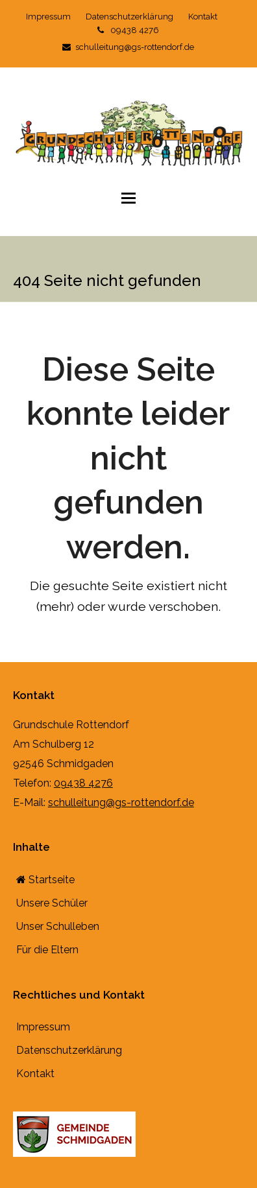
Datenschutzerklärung (69, 1051)
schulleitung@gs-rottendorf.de (128, 47)
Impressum (43, 1027)
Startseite (45, 879)
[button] (128, 198)
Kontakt (35, 1074)
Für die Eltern (47, 950)
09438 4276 (128, 30)
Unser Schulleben (57, 926)
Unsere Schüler (52, 903)
